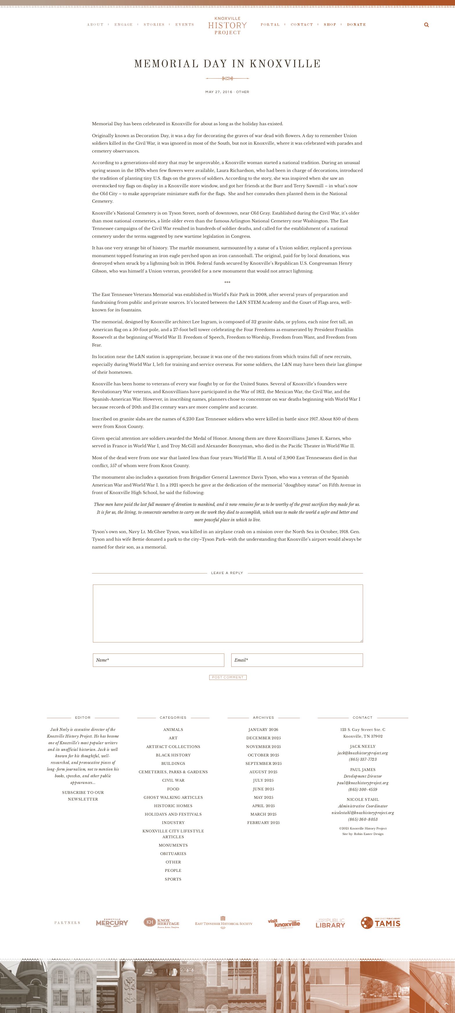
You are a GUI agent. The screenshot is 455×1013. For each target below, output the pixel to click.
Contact (302, 25)
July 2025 (263, 780)
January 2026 (264, 729)
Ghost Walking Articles (173, 797)
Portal (270, 25)
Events (184, 25)
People (173, 870)
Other (243, 92)
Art (173, 738)
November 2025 (263, 747)
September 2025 (263, 763)
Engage (123, 25)
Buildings (173, 763)
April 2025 (263, 806)
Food (173, 789)
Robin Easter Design (369, 834)
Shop (330, 25)
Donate (356, 25)
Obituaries (173, 854)
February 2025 (263, 822)
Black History (173, 755)
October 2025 (263, 755)
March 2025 (263, 814)
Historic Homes (173, 806)
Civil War (173, 780)
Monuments (173, 845)
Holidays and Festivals (173, 814)
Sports (173, 879)
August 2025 (264, 772)
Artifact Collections (173, 747)
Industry (173, 822)
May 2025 (264, 797)
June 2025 (263, 789)
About (95, 25)
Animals (173, 729)
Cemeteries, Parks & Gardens (173, 772)
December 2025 (263, 738)
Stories (154, 25)
